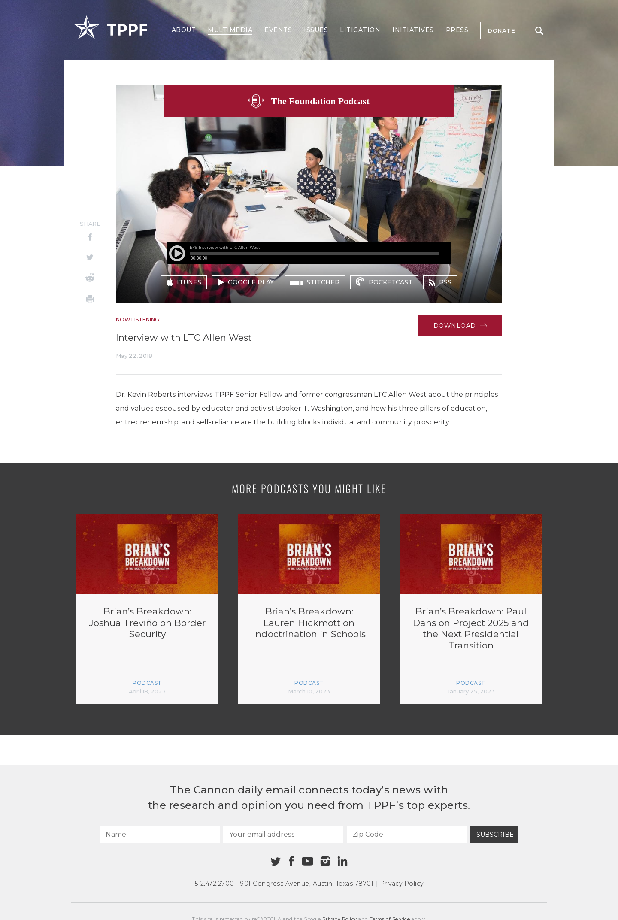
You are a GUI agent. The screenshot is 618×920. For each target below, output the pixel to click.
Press (457, 30)
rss (440, 282)
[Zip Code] (407, 834)
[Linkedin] (342, 861)
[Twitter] (90, 258)
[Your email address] (283, 834)
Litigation (360, 30)
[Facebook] (90, 238)
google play (246, 282)
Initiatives (413, 30)
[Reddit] (90, 279)
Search (539, 31)
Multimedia (230, 30)
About (184, 30)
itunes (184, 282)
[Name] (160, 834)
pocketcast (384, 281)
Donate (501, 30)
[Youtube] (307, 861)
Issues (316, 30)
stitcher (314, 282)
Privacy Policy (402, 883)
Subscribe (495, 834)
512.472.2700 (214, 883)
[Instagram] (325, 861)
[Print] (90, 300)
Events (278, 30)
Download (460, 326)
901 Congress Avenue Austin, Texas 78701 (306, 883)
